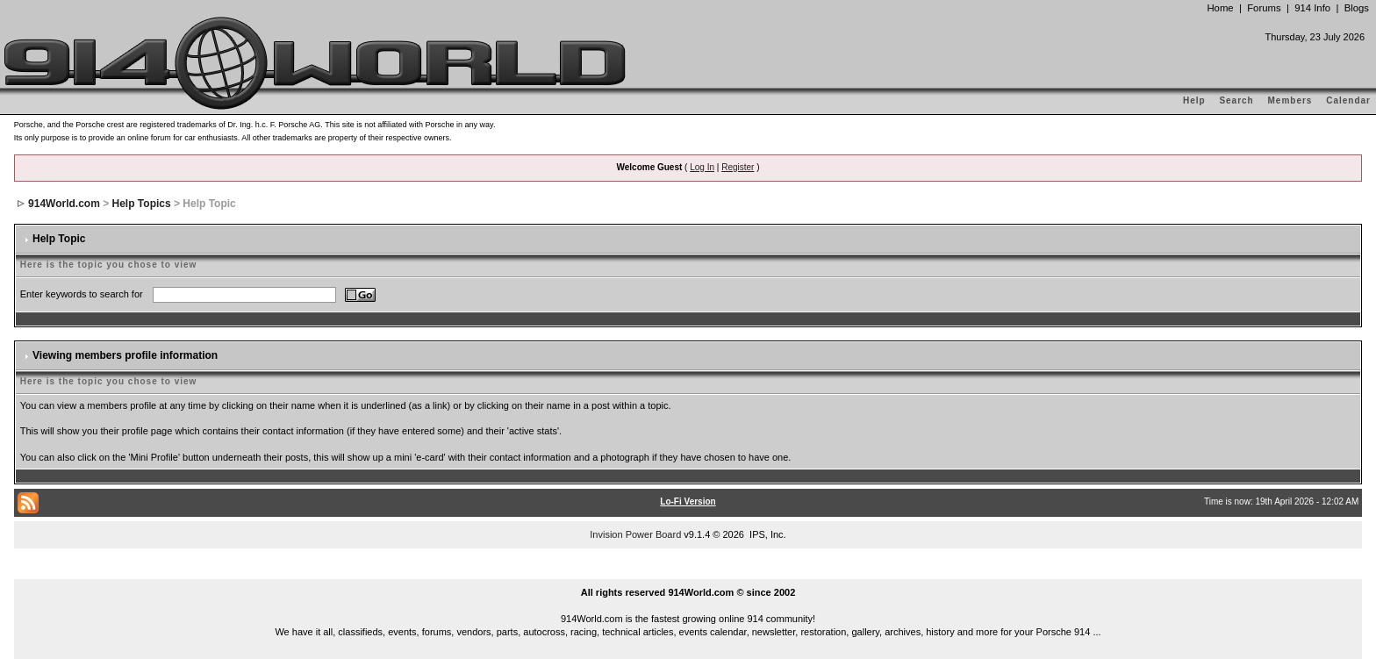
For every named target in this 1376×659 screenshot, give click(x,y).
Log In (702, 167)
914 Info (1312, 8)
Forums (1263, 8)
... (688, 572)
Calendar (1348, 100)
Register (737, 167)
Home (1220, 8)
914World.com (64, 203)
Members (1290, 100)
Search (1236, 100)
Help (1194, 100)
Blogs (1356, 8)
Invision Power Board (635, 534)
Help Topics (141, 203)
